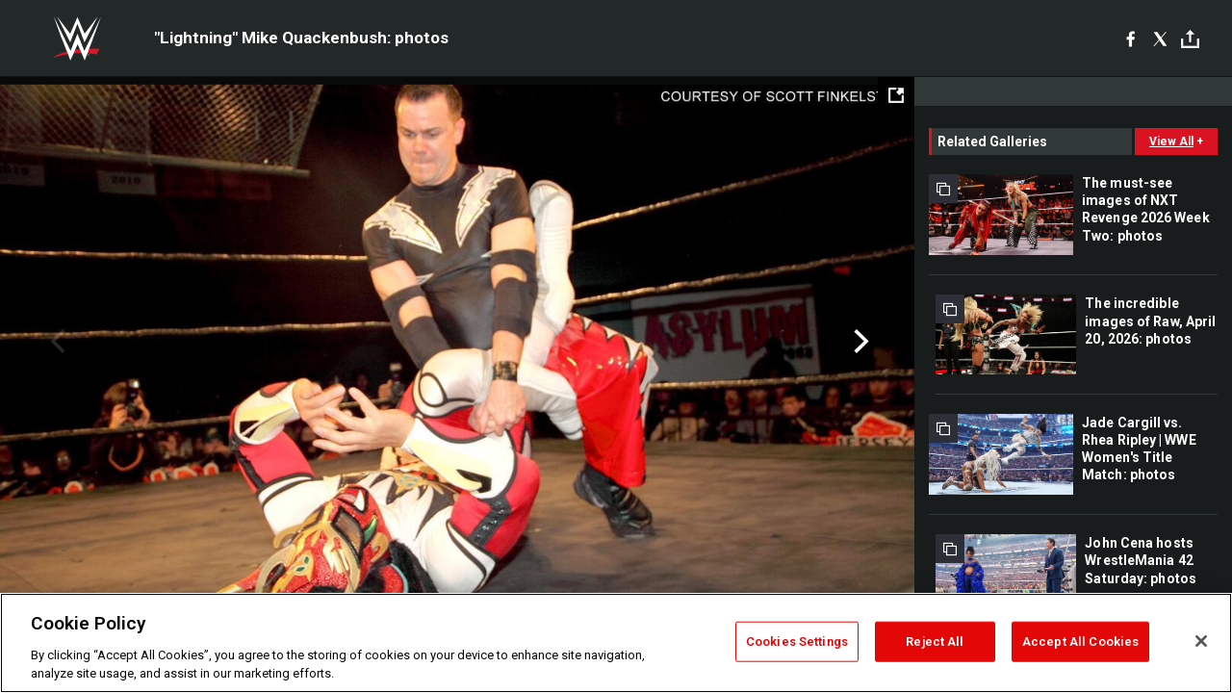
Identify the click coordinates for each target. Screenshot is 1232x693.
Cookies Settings (797, 641)
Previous (55, 342)
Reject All (934, 641)
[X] (1160, 38)
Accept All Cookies (1080, 641)
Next (859, 342)
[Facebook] (1130, 38)
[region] (616, 643)
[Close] (1201, 641)
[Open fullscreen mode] (896, 95)
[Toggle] (1190, 39)
